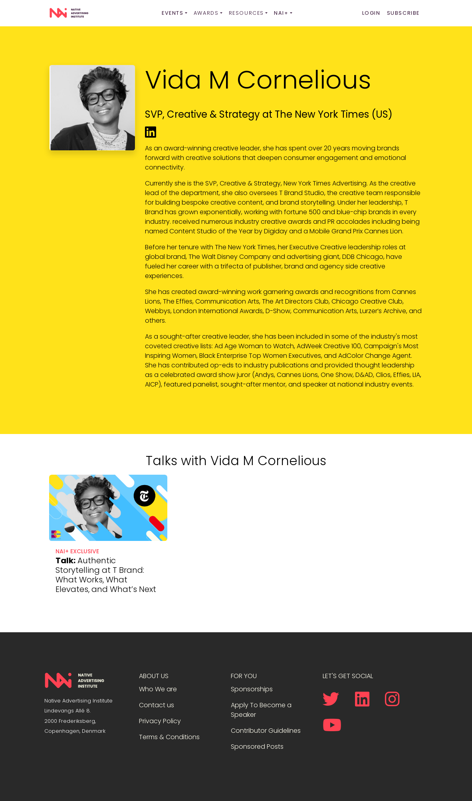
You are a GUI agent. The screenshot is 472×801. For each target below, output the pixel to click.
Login (371, 13)
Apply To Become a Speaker (261, 709)
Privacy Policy (160, 721)
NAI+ (281, 13)
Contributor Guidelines (266, 730)
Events (173, 13)
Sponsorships (252, 689)
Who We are (158, 689)
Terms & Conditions (169, 737)
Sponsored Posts (257, 746)
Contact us (156, 705)
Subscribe (403, 13)
